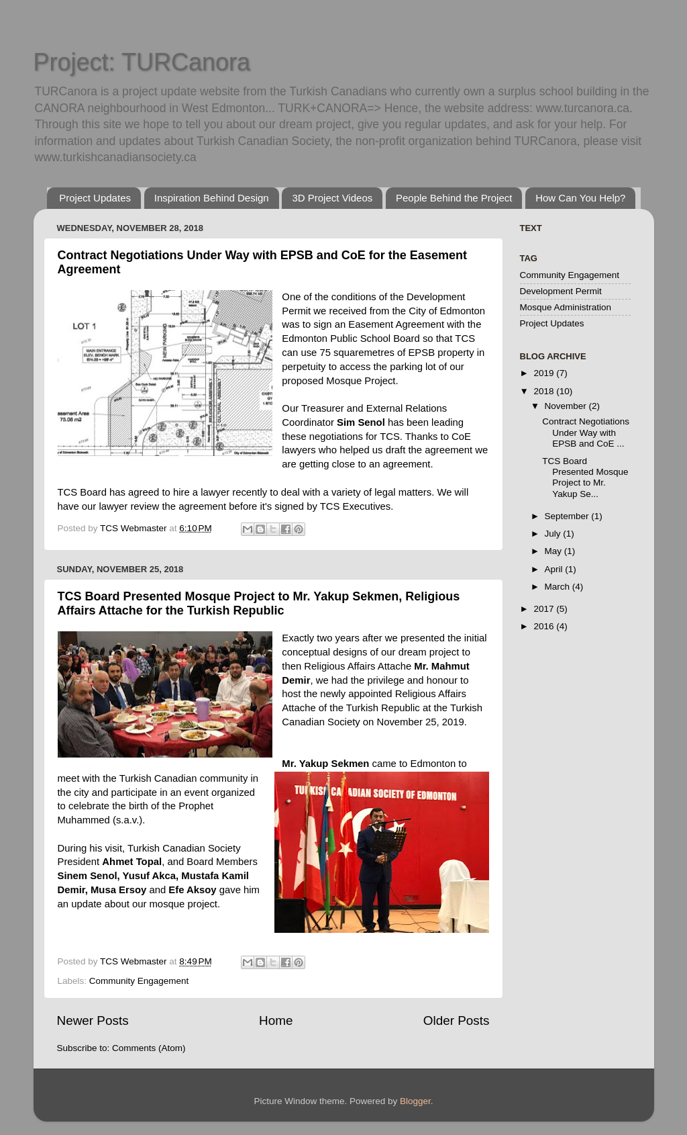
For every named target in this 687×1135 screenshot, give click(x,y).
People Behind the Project (454, 197)
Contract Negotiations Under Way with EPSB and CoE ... (585, 432)
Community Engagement (139, 981)
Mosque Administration (566, 307)
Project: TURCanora (142, 62)
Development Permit (561, 291)
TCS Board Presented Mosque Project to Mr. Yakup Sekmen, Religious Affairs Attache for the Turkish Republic (259, 603)
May (554, 551)
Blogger (415, 1101)
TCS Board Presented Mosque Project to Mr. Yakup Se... (585, 477)
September (568, 516)
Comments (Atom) (149, 1048)
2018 (544, 391)
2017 (544, 609)
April (555, 569)
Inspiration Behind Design (211, 197)
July (554, 534)
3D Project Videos (332, 197)
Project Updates (95, 197)
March (558, 587)
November (567, 406)
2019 (544, 373)
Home (276, 1020)
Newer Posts (93, 1020)
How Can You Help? (580, 197)
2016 (544, 626)
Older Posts (456, 1020)
